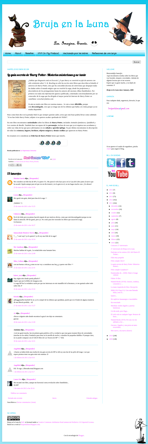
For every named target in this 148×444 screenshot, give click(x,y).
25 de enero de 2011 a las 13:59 (24, 187)
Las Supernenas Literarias (28, 150)
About (18, 53)
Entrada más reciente (15, 398)
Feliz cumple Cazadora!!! (119, 270)
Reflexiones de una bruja (104, 53)
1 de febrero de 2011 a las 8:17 (24, 372)
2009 (111, 339)
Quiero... (114, 296)
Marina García (19, 178)
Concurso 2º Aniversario (119, 245)
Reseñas (29, 53)
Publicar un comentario (19, 393)
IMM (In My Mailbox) (48, 53)
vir (15, 313)
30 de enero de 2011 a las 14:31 (24, 341)
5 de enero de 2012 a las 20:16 (24, 388)
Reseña (36, 161)
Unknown (17, 214)
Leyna (16, 195)
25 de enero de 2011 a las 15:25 (24, 206)
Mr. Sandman (19, 247)
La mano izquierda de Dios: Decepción (124, 287)
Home (8, 53)
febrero (114, 239)
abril (113, 233)
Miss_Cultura (19, 261)
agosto (113, 219)
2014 (111, 193)
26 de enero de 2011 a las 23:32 (24, 289)
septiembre (115, 216)
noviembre (115, 209)
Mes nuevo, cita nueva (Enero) (121, 331)
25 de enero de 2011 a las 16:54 (24, 239)
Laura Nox (18, 379)
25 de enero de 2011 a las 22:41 (24, 268)
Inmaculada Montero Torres (24, 233)
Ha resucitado (115, 302)
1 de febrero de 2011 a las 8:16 (24, 358)
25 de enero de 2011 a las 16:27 (24, 225)
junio (113, 226)
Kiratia (16, 297)
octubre (114, 213)
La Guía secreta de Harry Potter (23, 161)
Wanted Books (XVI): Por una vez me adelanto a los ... (124, 321)
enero (113, 243)
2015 (111, 190)
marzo (113, 236)
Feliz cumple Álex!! (118, 261)
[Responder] (34, 178)
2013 (111, 197)
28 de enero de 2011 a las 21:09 (24, 322)
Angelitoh (17, 349)
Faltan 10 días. (116, 278)
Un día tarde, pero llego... (119, 311)
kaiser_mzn (18, 275)
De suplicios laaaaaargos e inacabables (124, 299)
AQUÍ (109, 149)
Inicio (54, 398)
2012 (111, 200)
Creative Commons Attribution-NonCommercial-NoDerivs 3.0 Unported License (66, 422)
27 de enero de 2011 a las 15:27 (24, 306)
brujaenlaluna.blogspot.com (30, 424)
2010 (111, 336)
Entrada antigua (92, 398)
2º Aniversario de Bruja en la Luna (122, 249)
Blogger (81, 435)
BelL (23, 422)
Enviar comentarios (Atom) (26, 402)
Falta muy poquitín (117, 258)
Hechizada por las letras (75, 53)
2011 (111, 203)
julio (113, 223)
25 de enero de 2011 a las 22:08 (24, 253)
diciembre (115, 206)
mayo (113, 229)
